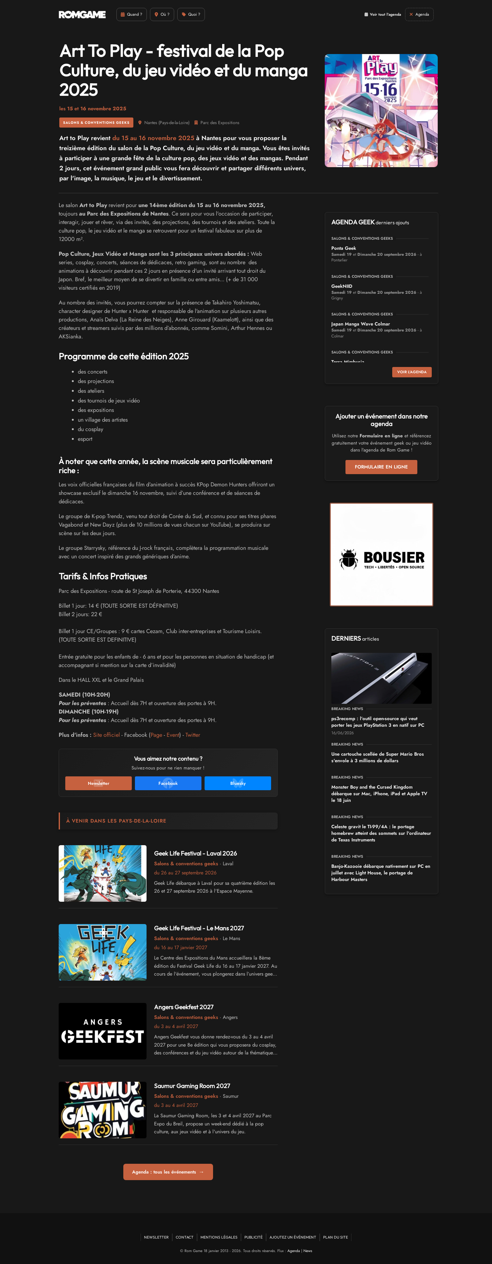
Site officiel (106, 735)
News (307, 1251)
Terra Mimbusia (347, 361)
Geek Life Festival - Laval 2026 (196, 853)
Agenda (293, 1251)
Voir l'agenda (412, 372)
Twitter (192, 735)
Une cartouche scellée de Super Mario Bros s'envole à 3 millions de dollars (377, 757)
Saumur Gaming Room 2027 (193, 1086)
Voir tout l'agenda (373, 14)
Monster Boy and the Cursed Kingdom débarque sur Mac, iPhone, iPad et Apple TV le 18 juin (379, 794)
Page (156, 735)
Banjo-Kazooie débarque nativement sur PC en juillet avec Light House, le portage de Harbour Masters (380, 873)
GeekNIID (341, 286)
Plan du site (335, 1237)
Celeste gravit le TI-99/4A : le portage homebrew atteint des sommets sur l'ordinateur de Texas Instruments (381, 833)
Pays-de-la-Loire (174, 122)
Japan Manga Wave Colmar (360, 323)
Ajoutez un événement (293, 1237)
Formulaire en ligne (381, 466)
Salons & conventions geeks (96, 122)
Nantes (150, 122)
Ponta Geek (343, 248)
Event (173, 735)
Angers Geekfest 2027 (185, 1007)
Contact (185, 1237)
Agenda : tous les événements (168, 1172)
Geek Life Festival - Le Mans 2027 (200, 928)
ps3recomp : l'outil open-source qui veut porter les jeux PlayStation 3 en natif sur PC (377, 722)
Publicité (253, 1237)
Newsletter (156, 1237)
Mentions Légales (219, 1237)
